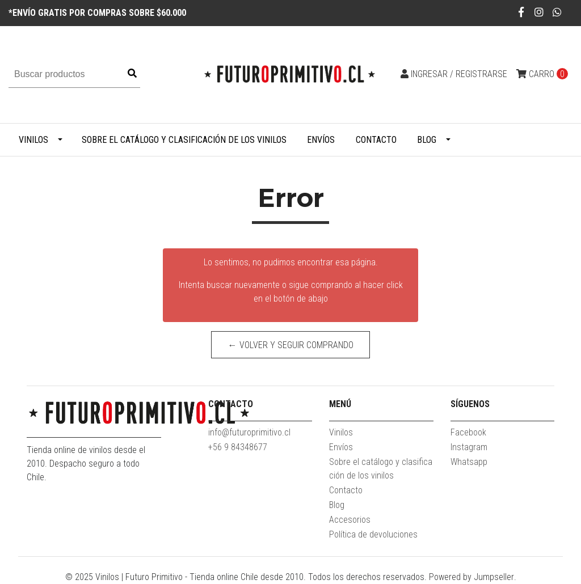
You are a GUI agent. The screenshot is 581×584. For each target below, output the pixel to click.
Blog (426, 139)
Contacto (376, 139)
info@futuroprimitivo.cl (249, 432)
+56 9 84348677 (237, 447)
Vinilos (33, 139)
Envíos (321, 139)
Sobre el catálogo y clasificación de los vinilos (184, 139)
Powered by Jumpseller (471, 577)
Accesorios (350, 519)
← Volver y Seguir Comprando (290, 345)
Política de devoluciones (373, 534)
